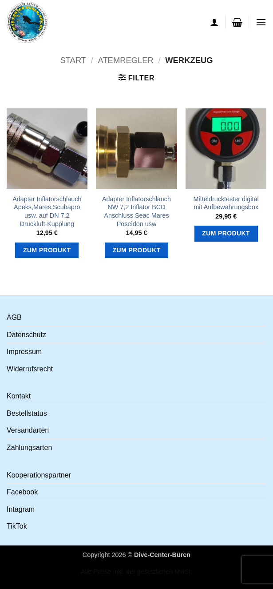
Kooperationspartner (39, 475)
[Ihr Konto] (214, 22)
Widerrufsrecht (30, 369)
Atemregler (125, 60)
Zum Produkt (47, 250)
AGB (14, 317)
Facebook (22, 492)
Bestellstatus (27, 413)
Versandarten (28, 430)
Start (73, 60)
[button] (237, 22)
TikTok (17, 526)
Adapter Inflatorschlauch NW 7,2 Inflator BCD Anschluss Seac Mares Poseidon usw (136, 211)
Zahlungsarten (29, 447)
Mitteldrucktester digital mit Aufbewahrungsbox (226, 203)
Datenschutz (26, 334)
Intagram (21, 509)
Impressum (24, 351)
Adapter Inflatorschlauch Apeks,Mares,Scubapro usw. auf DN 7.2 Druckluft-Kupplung (46, 211)
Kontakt (19, 396)
